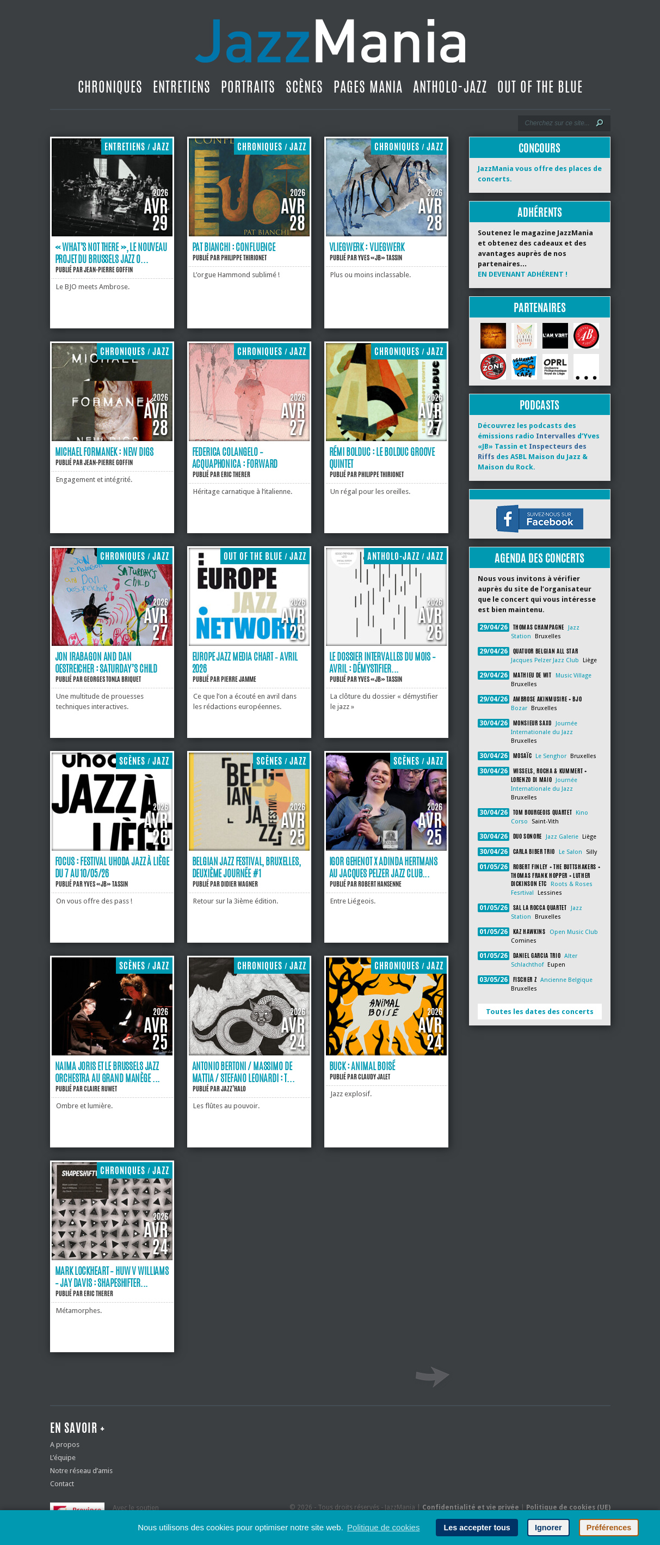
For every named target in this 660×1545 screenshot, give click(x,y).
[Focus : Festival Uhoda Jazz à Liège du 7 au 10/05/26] (112, 848)
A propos (64, 1444)
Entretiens (182, 86)
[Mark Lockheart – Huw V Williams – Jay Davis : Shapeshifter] (112, 1258)
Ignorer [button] (548, 1527)
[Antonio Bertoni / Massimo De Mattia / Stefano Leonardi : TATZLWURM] (249, 1053)
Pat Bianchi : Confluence (234, 247)
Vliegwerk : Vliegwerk (366, 247)
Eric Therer (235, 474)
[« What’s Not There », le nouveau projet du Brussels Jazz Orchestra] (112, 234)
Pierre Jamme (238, 679)
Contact (62, 1484)
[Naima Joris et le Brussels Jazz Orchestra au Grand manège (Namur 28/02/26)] (112, 1053)
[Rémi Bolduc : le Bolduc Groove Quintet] (386, 439)
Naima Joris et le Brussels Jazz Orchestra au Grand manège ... (108, 1072)
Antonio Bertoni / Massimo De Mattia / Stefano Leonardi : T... (243, 1072)
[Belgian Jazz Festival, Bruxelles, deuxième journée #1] (249, 848)
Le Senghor (550, 756)
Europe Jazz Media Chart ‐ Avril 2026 (245, 662)
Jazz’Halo (233, 1089)
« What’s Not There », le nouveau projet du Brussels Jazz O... (111, 253)
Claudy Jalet (374, 1077)
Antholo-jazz (450, 86)
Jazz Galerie (562, 836)
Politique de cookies (383, 1527)
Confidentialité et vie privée (470, 1507)
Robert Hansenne (380, 884)
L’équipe (63, 1458)
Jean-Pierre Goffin (108, 269)
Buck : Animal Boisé (362, 1066)
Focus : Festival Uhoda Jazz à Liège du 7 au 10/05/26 (112, 867)
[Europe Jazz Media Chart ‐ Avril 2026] (249, 643)
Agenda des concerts (539, 558)
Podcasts (539, 405)
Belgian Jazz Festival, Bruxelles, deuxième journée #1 (246, 867)
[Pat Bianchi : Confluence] (249, 234)
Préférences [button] (609, 1527)
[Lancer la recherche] (599, 123)
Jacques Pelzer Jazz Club (545, 660)
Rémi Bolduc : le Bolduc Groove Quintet (382, 457)
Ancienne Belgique (566, 980)
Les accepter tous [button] (476, 1527)
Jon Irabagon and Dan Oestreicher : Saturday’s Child (106, 662)
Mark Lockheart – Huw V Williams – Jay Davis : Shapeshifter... (112, 1276)
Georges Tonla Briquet (112, 679)
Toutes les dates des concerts (540, 1011)
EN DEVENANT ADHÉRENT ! (523, 274)
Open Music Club (574, 932)
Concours (539, 148)
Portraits (248, 86)
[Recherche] (557, 123)
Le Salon (570, 852)
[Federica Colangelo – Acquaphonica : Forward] (249, 439)
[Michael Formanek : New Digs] (112, 439)
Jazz (160, 147)
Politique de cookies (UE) (568, 1507)
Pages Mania (368, 86)
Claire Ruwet (100, 1089)
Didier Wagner (239, 884)
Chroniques (110, 86)
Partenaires (540, 307)
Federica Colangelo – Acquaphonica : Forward (235, 457)
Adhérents (539, 212)
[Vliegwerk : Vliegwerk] (386, 234)
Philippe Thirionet (244, 257)
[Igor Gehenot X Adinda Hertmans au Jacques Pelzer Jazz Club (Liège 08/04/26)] (386, 848)
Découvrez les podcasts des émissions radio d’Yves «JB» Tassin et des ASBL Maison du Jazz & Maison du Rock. (539, 446)
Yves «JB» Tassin (380, 257)
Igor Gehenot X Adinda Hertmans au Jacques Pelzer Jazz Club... (383, 867)
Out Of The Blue (540, 86)
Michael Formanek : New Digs (104, 451)
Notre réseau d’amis (81, 1471)
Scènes (304, 86)
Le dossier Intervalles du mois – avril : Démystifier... (382, 662)
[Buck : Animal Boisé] (386, 1053)
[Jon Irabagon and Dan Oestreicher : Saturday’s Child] (112, 643)
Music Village (573, 675)
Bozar (519, 708)
